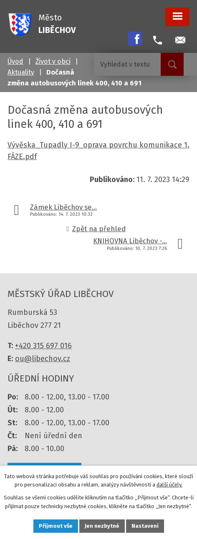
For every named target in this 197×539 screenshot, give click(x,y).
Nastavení (145, 526)
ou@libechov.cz (42, 358)
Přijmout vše (56, 526)
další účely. (169, 485)
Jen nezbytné (102, 526)
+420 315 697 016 (43, 345)
